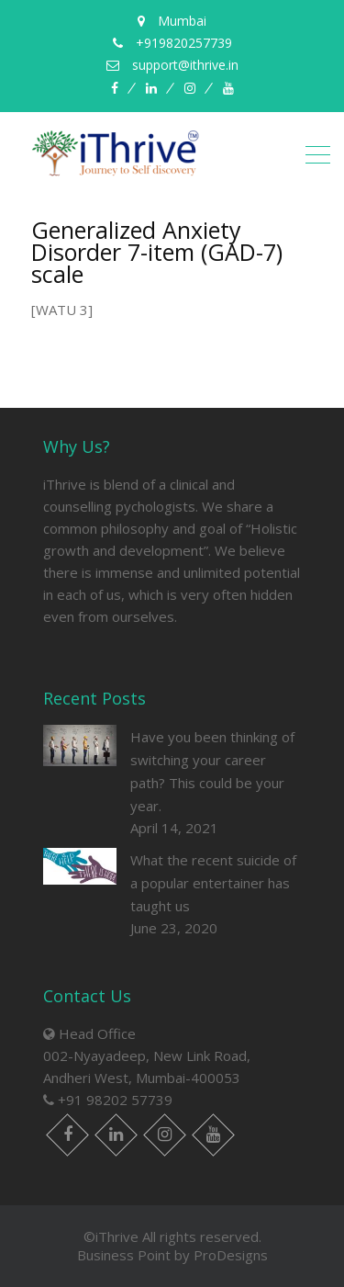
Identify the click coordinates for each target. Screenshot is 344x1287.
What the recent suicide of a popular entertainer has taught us (213, 883)
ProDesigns (231, 1255)
